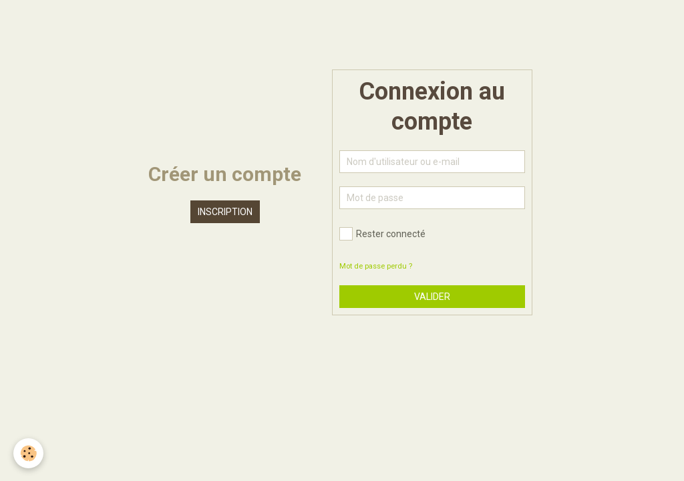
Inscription (225, 211)
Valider (432, 296)
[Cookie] (28, 453)
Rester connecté (382, 233)
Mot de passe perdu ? (375, 266)
